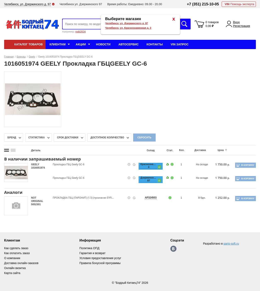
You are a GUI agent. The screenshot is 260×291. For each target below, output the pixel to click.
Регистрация (241, 26)
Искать (184, 24)
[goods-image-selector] (16, 172)
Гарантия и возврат (92, 253)
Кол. (181, 150)
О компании (12, 258)
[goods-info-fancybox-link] (129, 164)
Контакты (154, 44)
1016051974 (38, 167)
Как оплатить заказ (17, 253)
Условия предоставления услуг (100, 258)
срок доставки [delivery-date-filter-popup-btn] (67, 137)
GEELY (35, 164)
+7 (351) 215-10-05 (203, 4)
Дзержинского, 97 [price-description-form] (148, 179)
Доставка (200, 150)
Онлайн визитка (15, 268)
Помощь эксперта (239, 4)
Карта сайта (12, 273)
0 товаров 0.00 (212, 24)
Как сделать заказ (16, 248)
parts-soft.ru (231, 243)
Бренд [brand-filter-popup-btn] (11, 137)
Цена (221, 150)
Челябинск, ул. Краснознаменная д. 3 (128, 28)
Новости (103, 44)
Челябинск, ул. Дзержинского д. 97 (126, 23)
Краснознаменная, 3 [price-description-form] (148, 166)
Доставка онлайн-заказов (21, 263)
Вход (236, 22)
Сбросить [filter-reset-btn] (144, 137)
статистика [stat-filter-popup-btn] (36, 137)
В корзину (247, 165)
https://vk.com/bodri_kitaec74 (173, 249)
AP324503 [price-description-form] (151, 197)
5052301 (36, 204)
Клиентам (57, 44)
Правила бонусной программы (100, 263)
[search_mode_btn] (6, 150)
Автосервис (128, 44)
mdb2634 (80, 31)
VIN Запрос (180, 44)
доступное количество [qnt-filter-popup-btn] (107, 137)
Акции (81, 44)
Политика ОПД (89, 248)
